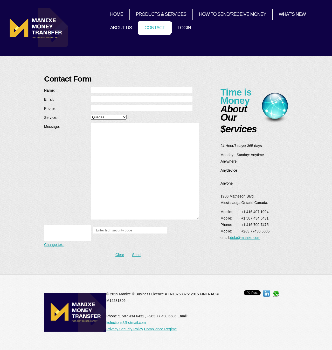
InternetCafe (40, 27)
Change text (54, 245)
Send (136, 255)
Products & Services (161, 14)
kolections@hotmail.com (126, 322)
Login (184, 27)
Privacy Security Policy (124, 329)
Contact (154, 27)
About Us (121, 27)
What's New (292, 14)
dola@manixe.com (245, 238)
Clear (119, 255)
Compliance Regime (160, 329)
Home (116, 14)
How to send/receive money (232, 14)
